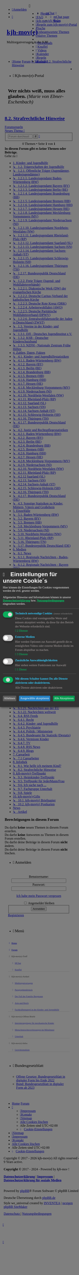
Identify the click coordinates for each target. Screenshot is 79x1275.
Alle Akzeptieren (63, 698)
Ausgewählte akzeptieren (34, 698)
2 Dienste (22, 630)
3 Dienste (22, 654)
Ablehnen (9, 698)
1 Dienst (21, 669)
